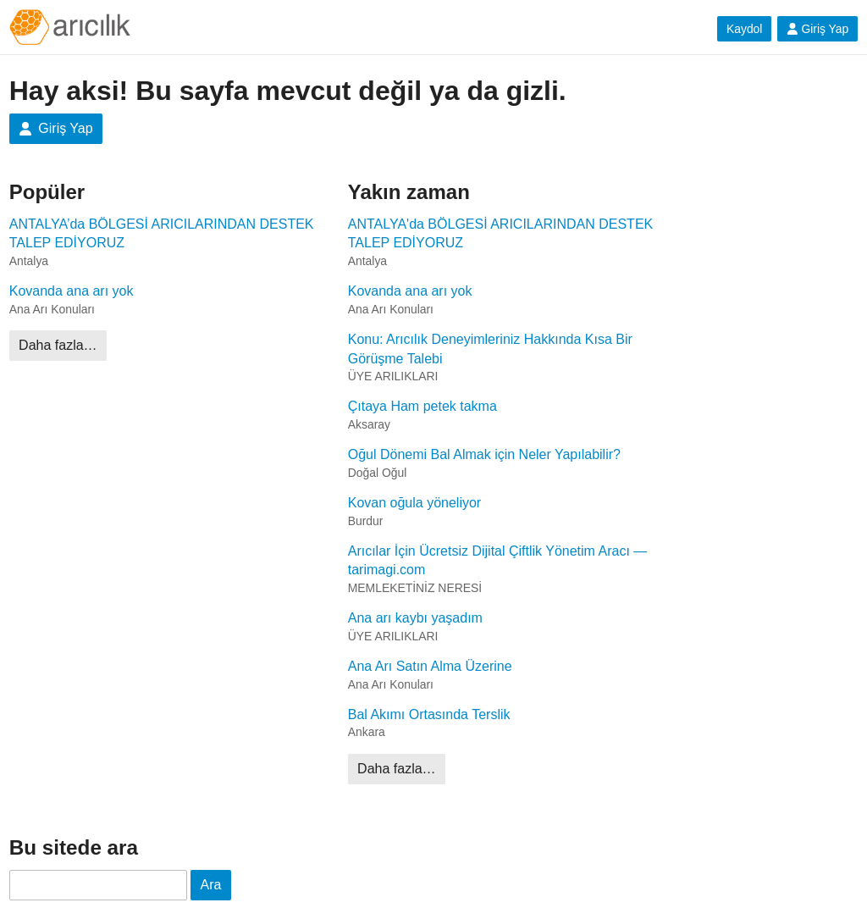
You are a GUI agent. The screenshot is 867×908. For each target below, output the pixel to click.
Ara (211, 885)
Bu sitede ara (73, 847)
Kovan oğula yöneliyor (414, 503)
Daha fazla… (58, 345)
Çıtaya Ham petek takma (422, 406)
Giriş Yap (817, 29)
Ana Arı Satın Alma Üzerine (430, 666)
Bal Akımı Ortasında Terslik (429, 714)
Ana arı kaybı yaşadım (415, 618)
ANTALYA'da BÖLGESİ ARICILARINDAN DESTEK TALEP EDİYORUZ (501, 233)
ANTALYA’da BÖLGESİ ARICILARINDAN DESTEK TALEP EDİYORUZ (161, 233)
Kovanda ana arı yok (71, 291)
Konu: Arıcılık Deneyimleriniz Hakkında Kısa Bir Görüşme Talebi (490, 348)
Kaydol (744, 29)
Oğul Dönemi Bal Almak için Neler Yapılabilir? (484, 454)
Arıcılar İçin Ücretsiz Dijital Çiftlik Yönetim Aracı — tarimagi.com (498, 560)
